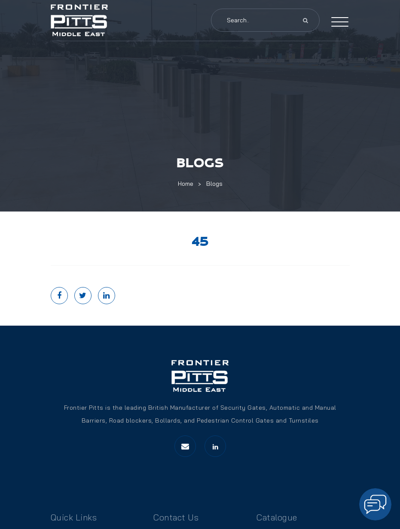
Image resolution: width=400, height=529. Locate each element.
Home (185, 183)
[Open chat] (375, 504)
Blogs (214, 183)
